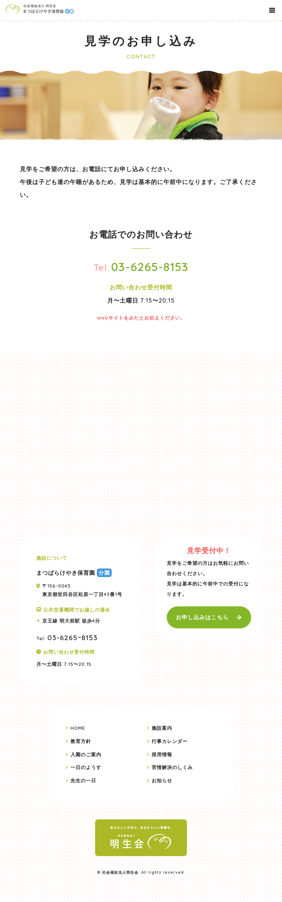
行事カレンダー (170, 741)
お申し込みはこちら (202, 617)
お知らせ (162, 780)
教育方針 (80, 741)
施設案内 (162, 728)
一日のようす (85, 767)
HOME (77, 728)
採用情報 (162, 754)
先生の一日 (83, 780)
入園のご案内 (85, 754)
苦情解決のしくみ (172, 767)
